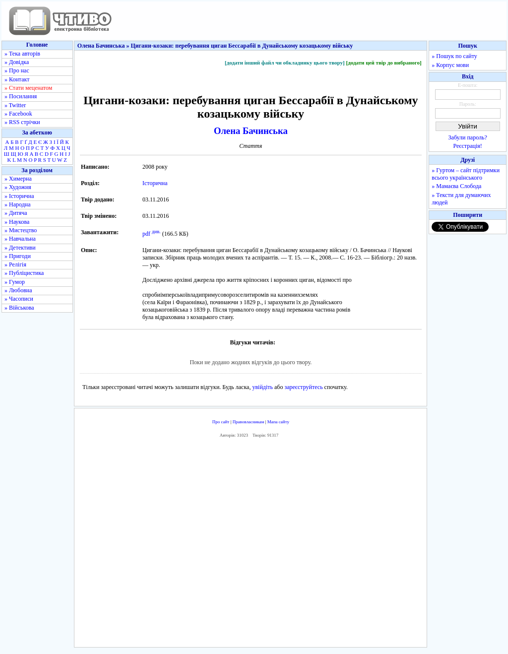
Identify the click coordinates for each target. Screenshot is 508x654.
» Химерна (18, 178)
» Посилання (20, 96)
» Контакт (16, 79)
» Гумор (14, 281)
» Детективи (20, 247)
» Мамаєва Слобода (456, 186)
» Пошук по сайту (454, 56)
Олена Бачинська (251, 131)
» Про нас (16, 70)
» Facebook (18, 113)
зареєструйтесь (303, 387)
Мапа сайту (278, 421)
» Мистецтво (20, 230)
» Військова (19, 307)
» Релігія (15, 264)
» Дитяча (15, 212)
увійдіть (262, 387)
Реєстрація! (467, 145)
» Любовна (18, 290)
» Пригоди (17, 256)
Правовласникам (248, 421)
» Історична (19, 196)
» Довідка (16, 62)
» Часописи (18, 298)
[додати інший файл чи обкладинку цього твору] (285, 62)
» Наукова (16, 221)
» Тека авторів (22, 53)
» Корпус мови (450, 65)
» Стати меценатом (28, 87)
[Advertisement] (250, 545)
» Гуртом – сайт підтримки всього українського (466, 174)
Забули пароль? (467, 137)
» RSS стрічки (22, 122)
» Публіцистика (24, 272)
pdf (146, 233)
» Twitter (15, 105)
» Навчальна (20, 238)
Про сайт (221, 421)
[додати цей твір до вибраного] (383, 62)
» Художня (17, 187)
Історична (155, 183)
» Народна (17, 204)
